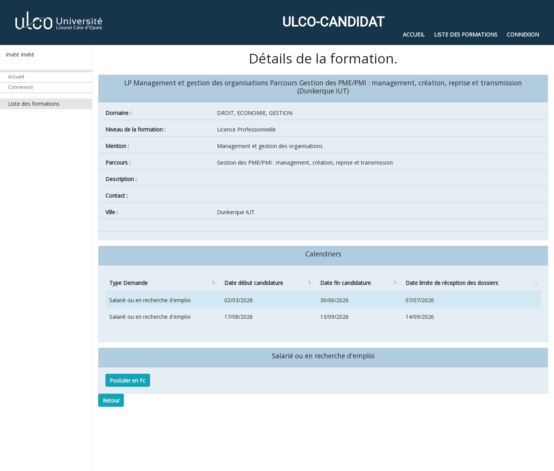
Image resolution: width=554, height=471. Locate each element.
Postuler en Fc (127, 380)
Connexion (20, 87)
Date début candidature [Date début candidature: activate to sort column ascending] (253, 282)
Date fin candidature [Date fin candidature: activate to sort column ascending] (345, 282)
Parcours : (117, 162)
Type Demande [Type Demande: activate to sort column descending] (128, 282)
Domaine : (118, 113)
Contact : (116, 195)
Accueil (16, 76)
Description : (121, 179)
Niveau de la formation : (135, 129)
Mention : (117, 146)
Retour (111, 400)
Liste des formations (34, 103)
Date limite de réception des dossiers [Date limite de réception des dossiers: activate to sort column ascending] (451, 282)
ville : (111, 212)
